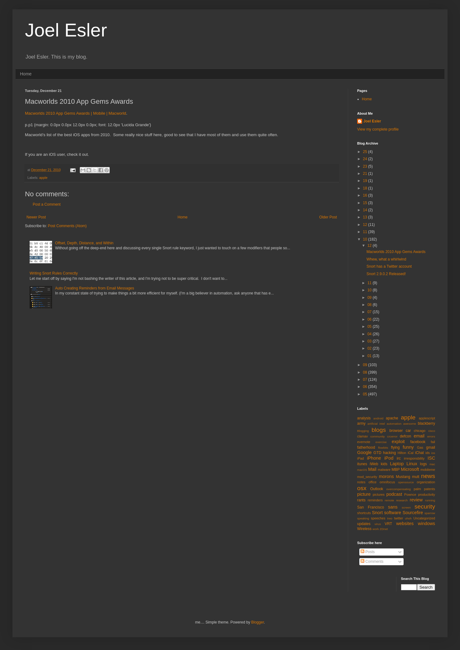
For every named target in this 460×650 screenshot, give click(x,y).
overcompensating (398, 489)
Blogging (363, 431)
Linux (411, 463)
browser (396, 430)
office (372, 482)
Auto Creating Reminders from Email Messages (94, 288)
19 (365, 181)
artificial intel (376, 423)
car (408, 430)
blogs (378, 430)
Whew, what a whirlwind (386, 259)
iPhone (374, 458)
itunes (362, 464)
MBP (395, 469)
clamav (362, 436)
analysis (364, 418)
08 (370, 305)
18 (365, 188)
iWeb (374, 464)
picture (364, 494)
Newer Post (36, 217)
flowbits (383, 447)
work (375, 529)
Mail (372, 469)
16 (365, 195)
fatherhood (366, 447)
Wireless (364, 529)
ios (433, 453)
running (430, 500)
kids (384, 464)
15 (365, 203)
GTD (377, 453)
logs (423, 464)
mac (432, 464)
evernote (363, 442)
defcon (405, 436)
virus (378, 524)
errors (431, 436)
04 (370, 334)
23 (365, 166)
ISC (431, 458)
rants (361, 500)
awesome (409, 423)
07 (370, 312)
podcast (394, 494)
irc (399, 458)
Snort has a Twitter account (389, 266)
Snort (377, 512)
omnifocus (387, 482)
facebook (417, 442)
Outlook (376, 489)
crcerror (392, 436)
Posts (368, 552)
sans (392, 506)
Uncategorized (424, 518)
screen (406, 507)
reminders (375, 500)
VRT (388, 524)
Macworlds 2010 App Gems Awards (396, 252)
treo (389, 518)
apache (392, 418)
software (392, 512)
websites (405, 523)
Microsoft (410, 469)
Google (364, 452)
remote (389, 500)
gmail (430, 447)
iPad (360, 458)
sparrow (429, 513)
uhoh (408, 518)
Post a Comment (46, 204)
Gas (420, 447)
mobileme (427, 469)
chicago (419, 431)
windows (426, 523)
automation (394, 423)
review (416, 499)
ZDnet (384, 529)
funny (408, 447)
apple (43, 177)
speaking (363, 518)
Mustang (403, 477)
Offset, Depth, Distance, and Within (84, 243)
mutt (415, 477)
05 (370, 326)
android (378, 418)
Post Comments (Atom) (67, 226)
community (377, 436)
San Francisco (370, 507)
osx (362, 488)
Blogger (257, 622)
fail (433, 442)
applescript (427, 418)
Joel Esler (66, 30)
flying (395, 447)
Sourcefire (413, 512)
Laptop (397, 463)
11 (365, 232)
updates (364, 524)
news (428, 476)
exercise (381, 442)
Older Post (328, 217)
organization (426, 482)
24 (365, 159)
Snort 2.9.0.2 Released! (386, 274)
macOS (362, 469)
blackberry (426, 423)
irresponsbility (414, 458)
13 (365, 217)
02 (370, 348)
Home (25, 73)
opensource (406, 482)
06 (370, 319)
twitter (398, 518)
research (402, 500)
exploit (398, 441)
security (424, 506)
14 (365, 210)
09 (370, 297)
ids (427, 453)
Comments (372, 561)
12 (365, 224)
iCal (411, 453)
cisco (431, 431)
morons (386, 476)
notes (361, 482)
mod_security (367, 477)
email (419, 435)
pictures (379, 494)
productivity (426, 494)
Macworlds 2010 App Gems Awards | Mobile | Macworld (75, 113)
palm (417, 489)
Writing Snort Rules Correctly (54, 273)
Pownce (410, 494)
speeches (378, 518)
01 (370, 356)
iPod (388, 458)
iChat (419, 453)
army (361, 423)
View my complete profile (378, 129)
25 (365, 152)
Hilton (402, 453)
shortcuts (364, 513)
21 (365, 173)
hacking (389, 453)
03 (370, 341)
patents (429, 489)
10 (365, 239)
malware (384, 469)
